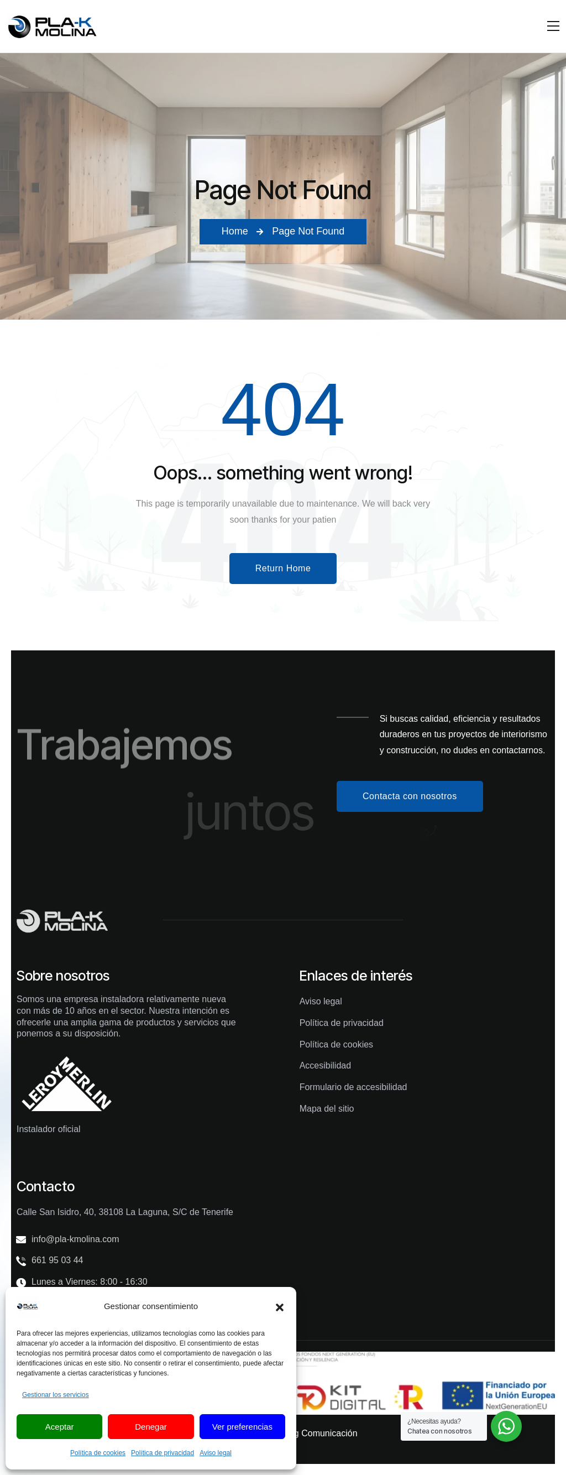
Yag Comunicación (320, 1433)
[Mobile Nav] (553, 26)
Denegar (151, 1426)
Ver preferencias (242, 1426)
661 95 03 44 (57, 1260)
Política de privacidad (162, 1453)
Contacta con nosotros (410, 796)
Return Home (283, 568)
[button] (279, 1306)
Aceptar (59, 1426)
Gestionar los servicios (55, 1395)
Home (235, 231)
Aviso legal (216, 1453)
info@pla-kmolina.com (75, 1239)
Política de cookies (97, 1453)
